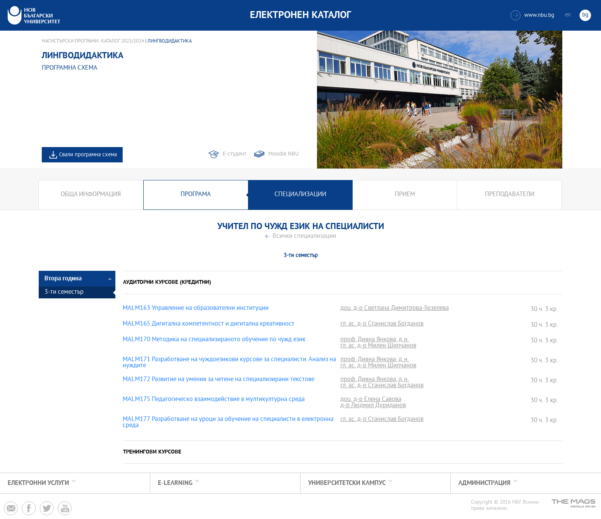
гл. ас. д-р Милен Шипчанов (378, 346)
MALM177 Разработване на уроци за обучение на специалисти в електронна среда (228, 423)
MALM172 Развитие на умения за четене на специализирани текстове (218, 380)
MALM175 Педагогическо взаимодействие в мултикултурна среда (214, 400)
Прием (405, 195)
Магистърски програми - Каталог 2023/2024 (93, 41)
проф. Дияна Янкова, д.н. (374, 340)
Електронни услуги (38, 483)
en (568, 15)
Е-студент (234, 154)
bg (585, 15)
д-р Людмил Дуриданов (373, 406)
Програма (196, 195)
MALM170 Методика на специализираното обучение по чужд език (214, 340)
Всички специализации (304, 236)
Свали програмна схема (88, 155)
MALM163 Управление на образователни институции (196, 309)
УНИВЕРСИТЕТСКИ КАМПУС (347, 483)
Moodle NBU (283, 154)
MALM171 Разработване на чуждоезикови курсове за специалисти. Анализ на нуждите (229, 363)
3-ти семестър (64, 292)
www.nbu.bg (532, 15)
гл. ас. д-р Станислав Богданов (382, 324)
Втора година (63, 279)
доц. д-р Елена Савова (370, 400)
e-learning (175, 483)
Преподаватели (509, 195)
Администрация (484, 483)
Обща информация (91, 195)
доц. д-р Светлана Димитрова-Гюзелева (394, 309)
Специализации (300, 195)
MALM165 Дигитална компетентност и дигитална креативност (208, 324)
